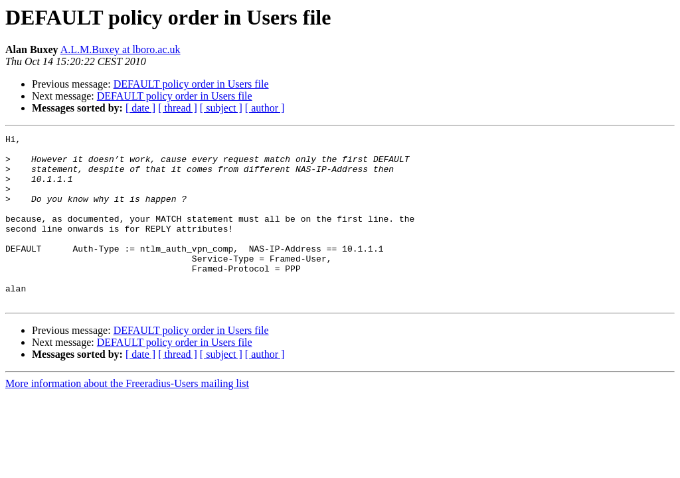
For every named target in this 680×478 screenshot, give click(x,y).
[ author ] (265, 108)
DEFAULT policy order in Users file (191, 84)
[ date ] (140, 108)
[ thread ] (177, 108)
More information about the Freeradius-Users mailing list (127, 417)
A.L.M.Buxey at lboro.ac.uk (120, 49)
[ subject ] (221, 108)
